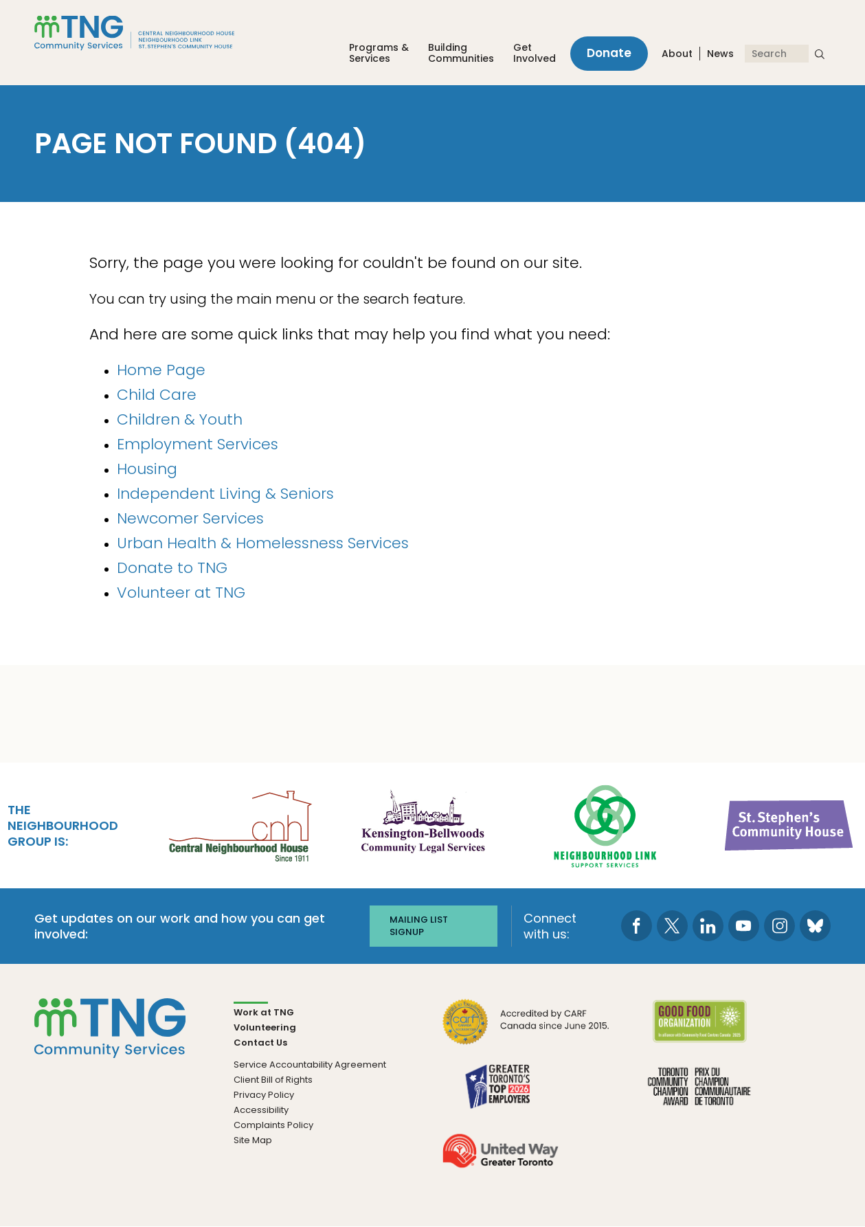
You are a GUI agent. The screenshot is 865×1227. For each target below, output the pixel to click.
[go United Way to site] (500, 1159)
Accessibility (261, 1109)
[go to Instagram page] (779, 925)
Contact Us (260, 1042)
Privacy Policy (264, 1094)
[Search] (777, 54)
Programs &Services (379, 53)
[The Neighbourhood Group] (150, 33)
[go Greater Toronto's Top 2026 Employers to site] (500, 1094)
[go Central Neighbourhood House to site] (239, 824)
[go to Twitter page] (672, 925)
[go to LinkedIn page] (708, 925)
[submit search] (820, 53)
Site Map (253, 1140)
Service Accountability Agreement (310, 1064)
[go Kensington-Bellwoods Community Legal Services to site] (422, 824)
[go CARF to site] (526, 1030)
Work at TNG (264, 1012)
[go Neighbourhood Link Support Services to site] (606, 824)
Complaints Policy (273, 1125)
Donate (609, 53)
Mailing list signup (419, 925)
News (720, 54)
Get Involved (534, 53)
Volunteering (265, 1027)
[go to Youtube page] (743, 925)
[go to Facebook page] (636, 925)
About (677, 54)
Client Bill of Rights (273, 1079)
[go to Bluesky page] (815, 925)
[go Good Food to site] (699, 1030)
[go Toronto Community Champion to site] (699, 1094)
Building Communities (461, 53)
